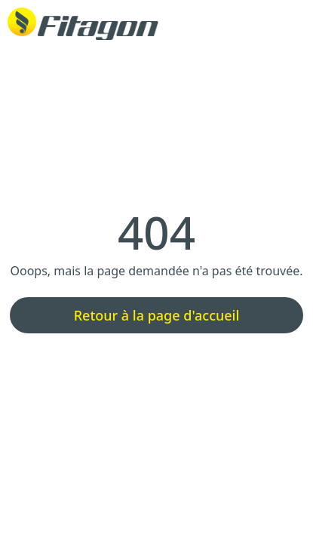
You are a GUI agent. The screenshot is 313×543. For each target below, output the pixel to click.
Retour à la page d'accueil (157, 315)
